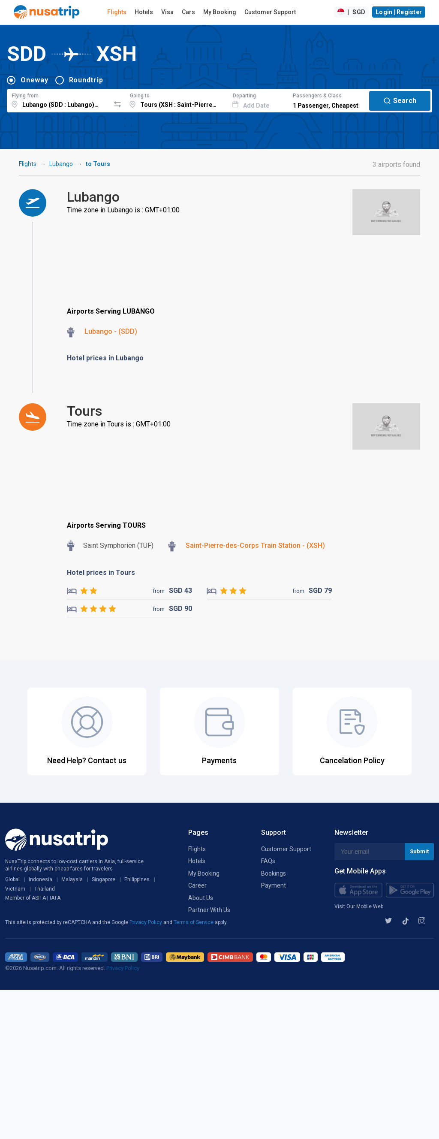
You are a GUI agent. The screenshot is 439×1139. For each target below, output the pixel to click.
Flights (116, 12)
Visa (167, 12)
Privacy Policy (146, 922)
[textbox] (58, 99)
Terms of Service (194, 922)
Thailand (44, 889)
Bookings (273, 873)
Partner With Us (209, 909)
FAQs (268, 861)
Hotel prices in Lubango (105, 358)
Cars (188, 12)
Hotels (144, 12)
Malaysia (72, 879)
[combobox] (58, 99)
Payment (273, 885)
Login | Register (399, 12)
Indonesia (40, 879)
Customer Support (270, 12)
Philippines (137, 879)
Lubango (61, 163)
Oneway (34, 80)
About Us (200, 897)
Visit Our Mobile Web (358, 906)
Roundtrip (86, 80)
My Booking (219, 12)
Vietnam (15, 889)
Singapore (103, 879)
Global (12, 879)
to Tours (98, 163)
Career (197, 885)
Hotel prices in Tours (101, 572)
